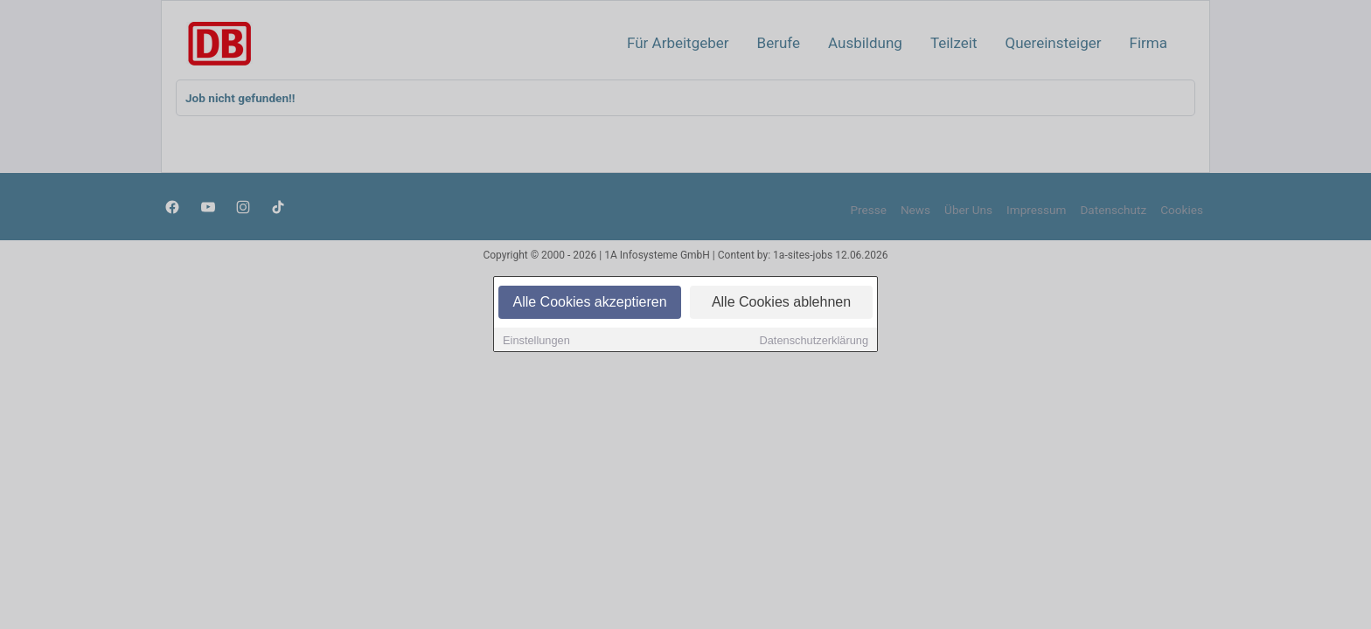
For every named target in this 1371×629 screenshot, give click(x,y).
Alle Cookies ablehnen (781, 301)
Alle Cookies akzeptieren (589, 301)
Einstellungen (536, 340)
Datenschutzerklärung (814, 340)
